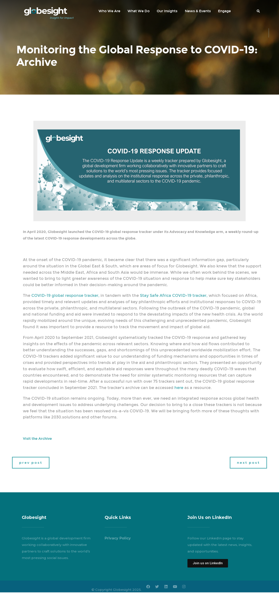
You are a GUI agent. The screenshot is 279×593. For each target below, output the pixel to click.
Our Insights (167, 11)
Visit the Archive (37, 439)
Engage (224, 11)
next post (248, 462)
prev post (30, 462)
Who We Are (109, 11)
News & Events (198, 11)
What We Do (139, 11)
